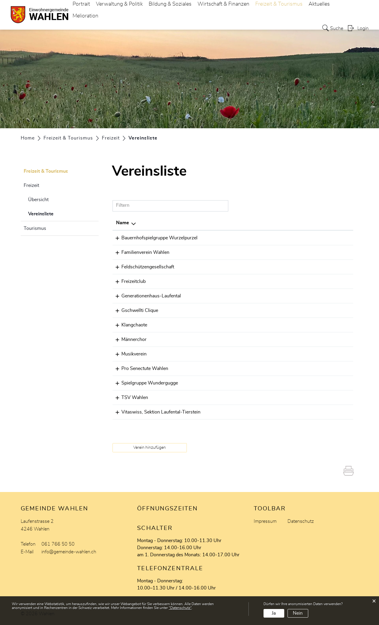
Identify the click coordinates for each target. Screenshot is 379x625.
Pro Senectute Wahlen (139, 368)
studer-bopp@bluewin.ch (295, 397)
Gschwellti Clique (134, 310)
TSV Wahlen (129, 397)
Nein (298, 613)
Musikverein (128, 354)
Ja (274, 613)
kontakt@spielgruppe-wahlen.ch (302, 383)
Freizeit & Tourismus (46, 171)
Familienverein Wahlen (140, 252)
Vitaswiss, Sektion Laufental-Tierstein (155, 412)
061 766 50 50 (58, 544)
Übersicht (38, 199)
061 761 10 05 (233, 354)
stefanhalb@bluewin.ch (293, 267)
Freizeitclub (128, 281)
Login (363, 28)
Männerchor (128, 339)
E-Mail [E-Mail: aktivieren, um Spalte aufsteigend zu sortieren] (275, 222)
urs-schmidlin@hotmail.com (298, 368)
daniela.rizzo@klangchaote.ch (300, 325)
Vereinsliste (55, 213)
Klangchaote (129, 325)
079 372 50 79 (233, 267)
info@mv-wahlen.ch (290, 354)
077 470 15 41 (233, 296)
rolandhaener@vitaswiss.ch (297, 412)
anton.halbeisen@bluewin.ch (299, 339)
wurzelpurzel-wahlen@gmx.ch (301, 237)
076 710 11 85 (233, 383)
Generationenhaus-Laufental (146, 296)
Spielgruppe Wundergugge (144, 383)
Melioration (85, 16)
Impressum (265, 521)
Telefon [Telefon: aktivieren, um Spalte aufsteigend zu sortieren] (225, 222)
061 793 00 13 (233, 252)
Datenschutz (301, 521)
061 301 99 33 (233, 237)
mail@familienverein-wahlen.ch (302, 252)
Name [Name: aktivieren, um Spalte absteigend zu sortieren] (122, 222)
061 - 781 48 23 (235, 339)
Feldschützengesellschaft (142, 267)
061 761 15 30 (233, 397)
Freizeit (31, 185)
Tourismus (35, 228)
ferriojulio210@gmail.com (296, 281)
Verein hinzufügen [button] (149, 447)
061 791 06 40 (233, 412)
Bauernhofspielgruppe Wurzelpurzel (154, 237)
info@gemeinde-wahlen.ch (68, 551)
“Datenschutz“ (180, 608)
